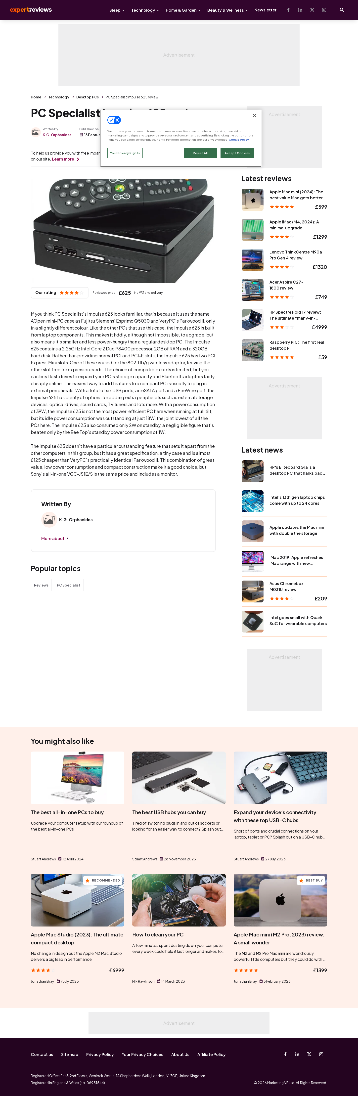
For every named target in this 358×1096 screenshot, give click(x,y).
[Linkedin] (300, 10)
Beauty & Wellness (225, 10)
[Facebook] (288, 10)
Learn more (63, 159)
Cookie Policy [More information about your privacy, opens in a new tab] (239, 139)
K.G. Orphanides (57, 134)
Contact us (42, 1054)
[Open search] (342, 10)
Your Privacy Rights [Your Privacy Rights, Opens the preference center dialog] (125, 153)
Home (36, 97)
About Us (180, 1054)
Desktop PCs (87, 97)
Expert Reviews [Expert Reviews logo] (27, 10)
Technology (143, 10)
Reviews (41, 585)
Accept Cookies (237, 153)
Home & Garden (181, 10)
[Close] (254, 115)
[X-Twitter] (312, 10)
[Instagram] (324, 10)
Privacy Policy (100, 1054)
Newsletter (265, 9)
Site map (69, 1054)
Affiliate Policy (211, 1054)
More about (52, 538)
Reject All (200, 153)
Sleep (115, 10)
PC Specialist (68, 585)
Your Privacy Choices (142, 1054)
